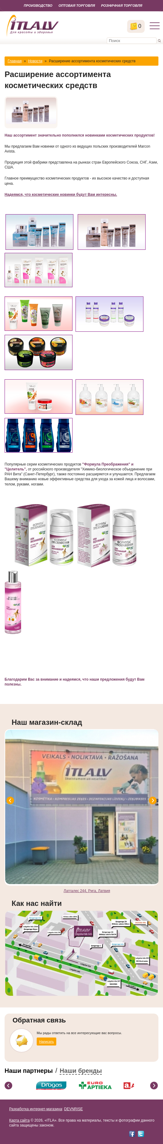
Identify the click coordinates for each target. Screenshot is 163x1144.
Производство (38, 5)
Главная (15, 61)
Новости (35, 61)
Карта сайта (19, 1120)
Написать (46, 1041)
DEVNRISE (73, 1109)
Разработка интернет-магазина (35, 1109)
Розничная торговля (121, 5)
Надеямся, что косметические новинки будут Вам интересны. (61, 194)
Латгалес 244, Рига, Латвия (87, 891)
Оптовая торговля (76, 5)
